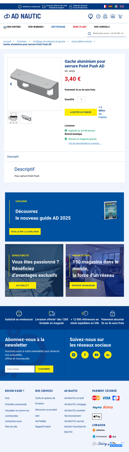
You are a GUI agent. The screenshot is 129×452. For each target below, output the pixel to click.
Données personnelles (62, 444)
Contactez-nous (13, 408)
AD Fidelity (40, 408)
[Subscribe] (44, 356)
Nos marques (29, 27)
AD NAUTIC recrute (74, 408)
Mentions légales (33, 444)
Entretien (22, 36)
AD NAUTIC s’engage (75, 391)
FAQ (7, 385)
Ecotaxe (99, 444)
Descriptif (13, 137)
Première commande (16, 391)
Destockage (44, 27)
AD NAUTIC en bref (74, 385)
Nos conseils (73, 27)
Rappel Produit (43, 413)
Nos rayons (11, 27)
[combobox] (106, 26)
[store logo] (22, 16)
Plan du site (11, 413)
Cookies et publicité (84, 444)
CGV (47, 444)
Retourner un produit (46, 396)
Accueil (7, 36)
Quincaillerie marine (82, 36)
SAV (37, 403)
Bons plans (58, 27)
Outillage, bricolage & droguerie (49, 36)
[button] (14, 78)
